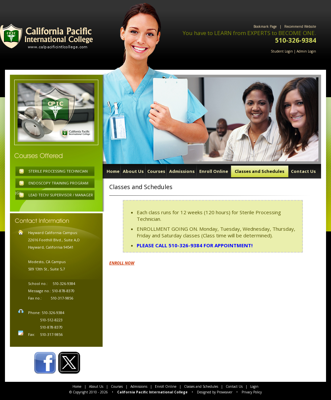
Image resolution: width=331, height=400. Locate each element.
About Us (133, 171)
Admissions (182, 171)
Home (113, 171)
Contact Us (303, 171)
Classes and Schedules (259, 171)
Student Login (282, 51)
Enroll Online (213, 171)
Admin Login (306, 51)
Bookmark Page (265, 26)
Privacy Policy (252, 392)
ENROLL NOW (121, 263)
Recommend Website (300, 26)
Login (254, 386)
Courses (156, 171)
